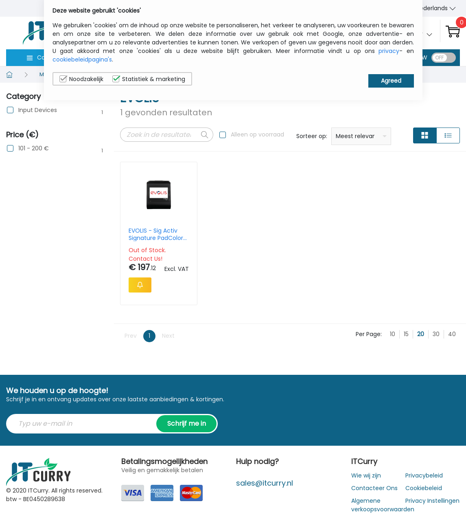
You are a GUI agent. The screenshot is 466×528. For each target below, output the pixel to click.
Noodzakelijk (81, 79)
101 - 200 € (33, 148)
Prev (131, 336)
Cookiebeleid (423, 488)
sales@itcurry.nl (264, 483)
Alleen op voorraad (257, 134)
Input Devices (37, 110)
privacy (388, 51)
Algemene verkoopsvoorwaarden (382, 505)
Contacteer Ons (374, 488)
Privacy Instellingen (432, 501)
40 (452, 334)
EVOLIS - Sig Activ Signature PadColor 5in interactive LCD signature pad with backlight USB (156, 234)
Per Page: (369, 334)
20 (420, 334)
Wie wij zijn (366, 475)
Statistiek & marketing (148, 79)
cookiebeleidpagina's (82, 59)
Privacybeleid (424, 475)
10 (392, 334)
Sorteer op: (311, 136)
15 (406, 334)
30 (436, 334)
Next (168, 336)
